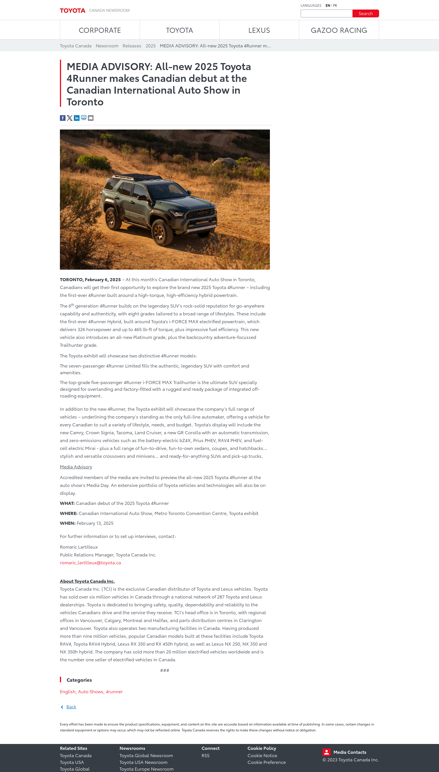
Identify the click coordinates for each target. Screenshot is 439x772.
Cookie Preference (266, 762)
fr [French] (335, 5)
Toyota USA (72, 762)
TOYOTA (179, 29)
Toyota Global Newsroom (146, 755)
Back (71, 706)
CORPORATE (100, 29)
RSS (205, 755)
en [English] (328, 5)
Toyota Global (75, 768)
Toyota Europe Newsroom (147, 768)
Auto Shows (90, 691)
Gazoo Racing (339, 29)
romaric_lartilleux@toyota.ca (90, 562)
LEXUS (259, 29)
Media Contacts (349, 751)
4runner (114, 691)
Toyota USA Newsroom (143, 762)
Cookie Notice (262, 755)
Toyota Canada (76, 755)
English (68, 691)
